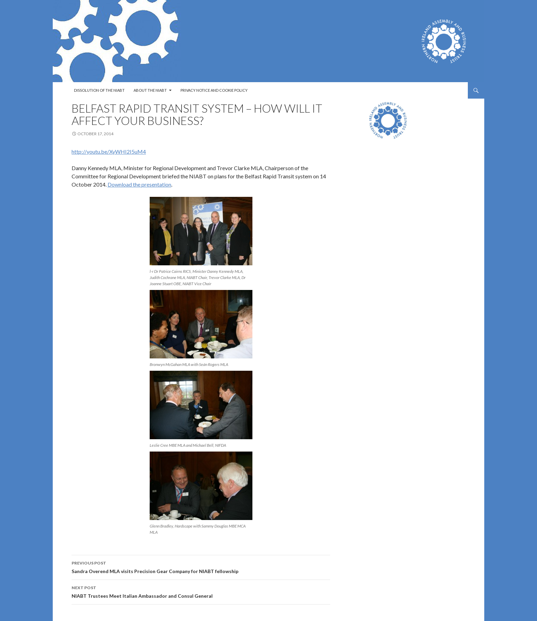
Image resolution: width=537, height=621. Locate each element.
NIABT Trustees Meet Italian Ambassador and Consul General (201, 591)
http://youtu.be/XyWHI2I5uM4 (109, 151)
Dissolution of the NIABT (99, 90)
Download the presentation (139, 184)
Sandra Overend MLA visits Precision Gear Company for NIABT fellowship (201, 566)
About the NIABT (150, 90)
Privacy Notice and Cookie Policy (214, 90)
